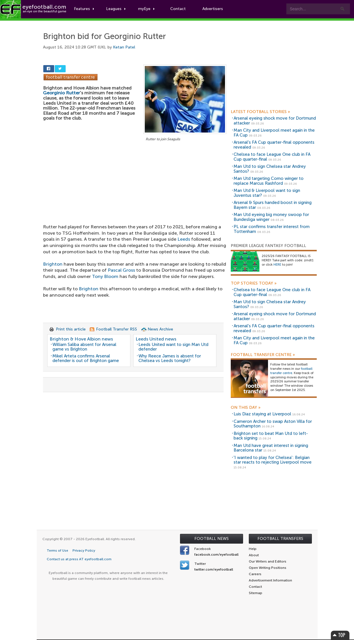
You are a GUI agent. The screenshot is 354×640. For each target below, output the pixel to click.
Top (340, 635)
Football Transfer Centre (263, 354)
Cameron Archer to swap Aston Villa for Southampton (273, 424)
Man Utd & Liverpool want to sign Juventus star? (267, 193)
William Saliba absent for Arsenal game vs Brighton (84, 347)
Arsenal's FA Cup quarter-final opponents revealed (274, 145)
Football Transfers (280, 538)
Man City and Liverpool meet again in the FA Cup (274, 133)
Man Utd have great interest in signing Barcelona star (271, 448)
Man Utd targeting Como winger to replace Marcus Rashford (269, 181)
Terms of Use (57, 550)
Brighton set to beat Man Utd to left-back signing (271, 436)
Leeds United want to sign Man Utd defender (173, 347)
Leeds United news (156, 339)
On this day (246, 407)
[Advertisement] (134, 185)
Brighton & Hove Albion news (81, 339)
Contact (179, 9)
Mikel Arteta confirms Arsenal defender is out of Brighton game (85, 358)
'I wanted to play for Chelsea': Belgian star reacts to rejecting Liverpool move (273, 460)
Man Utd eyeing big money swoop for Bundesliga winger (271, 217)
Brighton (52, 264)
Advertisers (213, 9)
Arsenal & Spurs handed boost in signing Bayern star (273, 205)
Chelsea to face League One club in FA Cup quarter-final (272, 157)
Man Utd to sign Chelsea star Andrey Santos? (270, 169)
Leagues (117, 9)
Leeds (183, 239)
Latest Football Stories (260, 111)
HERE (277, 264)
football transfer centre (291, 371)
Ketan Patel (124, 47)
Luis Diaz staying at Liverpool (262, 414)
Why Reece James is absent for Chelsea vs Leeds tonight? (169, 358)
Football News (211, 538)
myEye (147, 9)
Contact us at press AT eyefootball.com (79, 559)
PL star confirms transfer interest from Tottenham (272, 229)
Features (85, 9)
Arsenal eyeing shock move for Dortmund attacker (275, 121)
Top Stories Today (254, 283)
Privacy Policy (84, 550)
